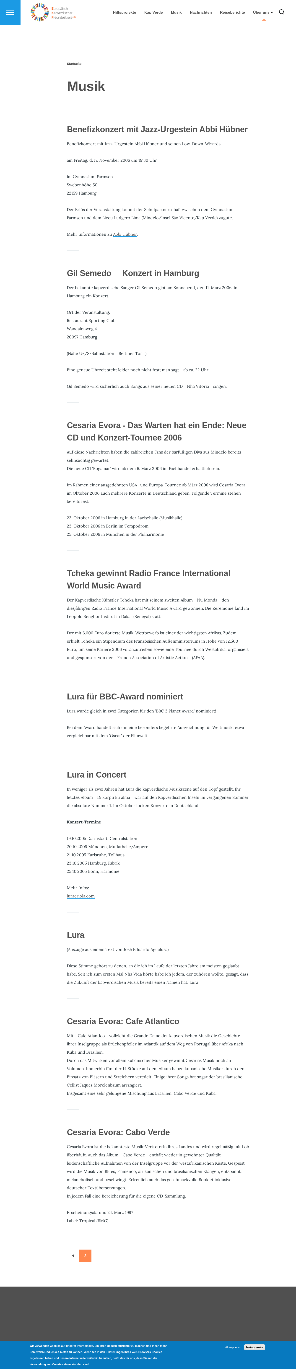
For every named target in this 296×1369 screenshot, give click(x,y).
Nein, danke (254, 1347)
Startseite (74, 64)
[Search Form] (281, 28)
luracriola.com (81, 896)
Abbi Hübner (125, 234)
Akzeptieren (233, 1347)
